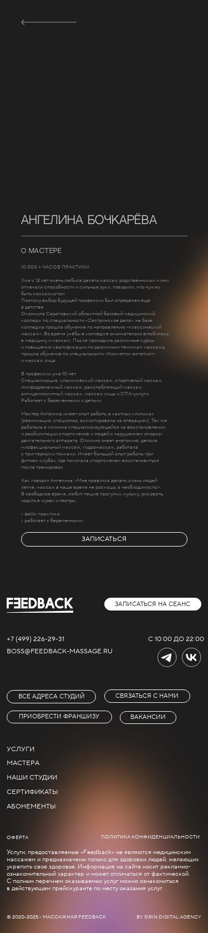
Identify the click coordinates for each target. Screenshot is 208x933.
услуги (20, 749)
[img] (49, 22)
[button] (153, 604)
